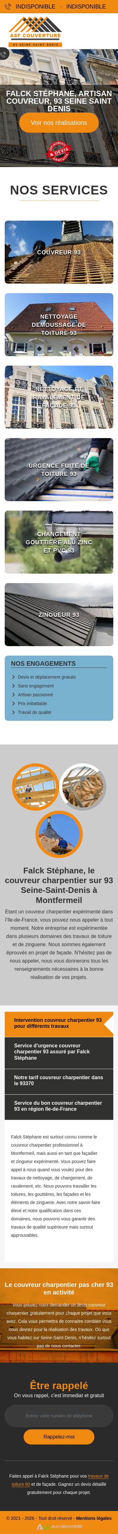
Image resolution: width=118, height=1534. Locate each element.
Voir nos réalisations (59, 122)
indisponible (35, 6)
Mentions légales (94, 1518)
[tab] (59, 1024)
